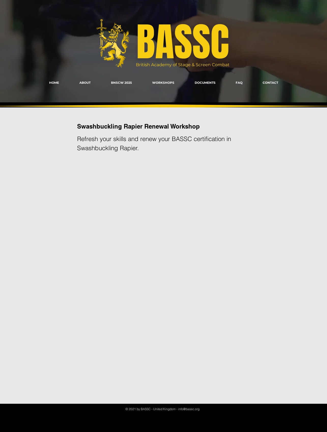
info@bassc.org (189, 409)
